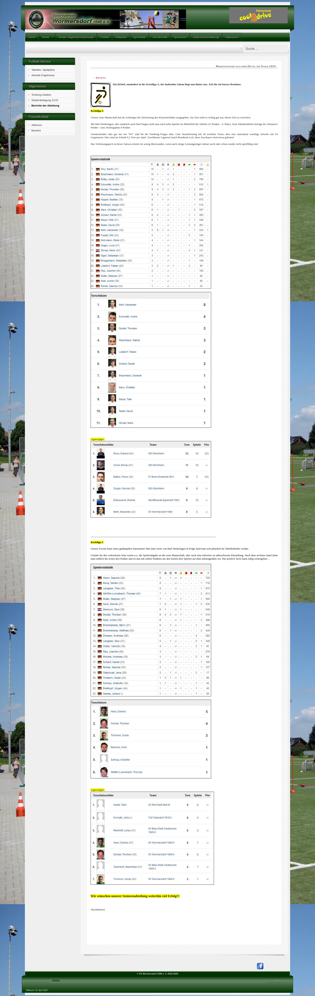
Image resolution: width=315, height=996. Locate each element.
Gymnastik (139, 37)
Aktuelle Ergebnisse (42, 75)
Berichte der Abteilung (45, 105)
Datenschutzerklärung (205, 37)
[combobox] (265, 49)
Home (31, 37)
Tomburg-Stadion (41, 94)
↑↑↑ (277, 981)
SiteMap (56, 980)
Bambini (36, 130)
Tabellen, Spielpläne (43, 69)
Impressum (231, 37)
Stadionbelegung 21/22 (44, 100)
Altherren (36, 125)
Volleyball (120, 37)
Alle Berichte (159, 37)
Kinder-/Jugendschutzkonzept (76, 37)
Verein (45, 37)
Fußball (104, 37)
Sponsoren (180, 37)
